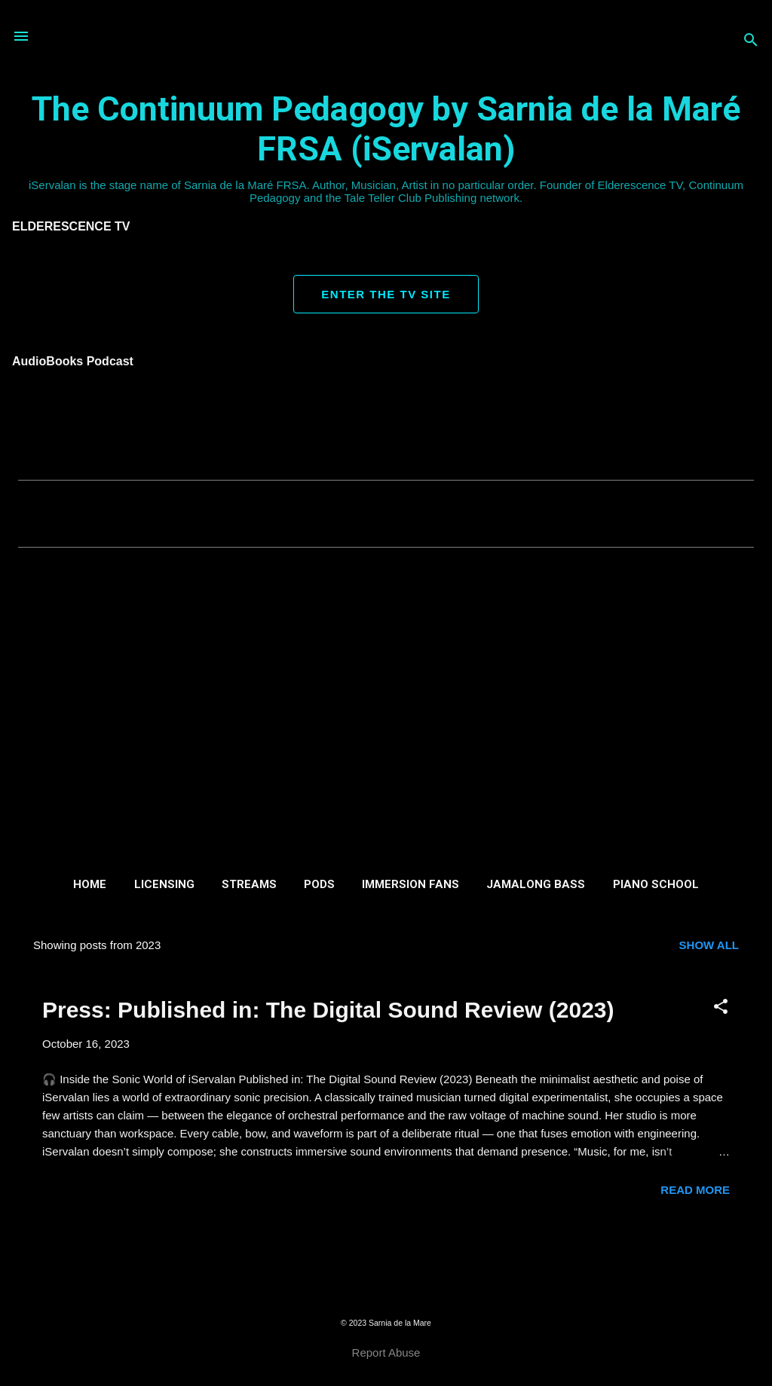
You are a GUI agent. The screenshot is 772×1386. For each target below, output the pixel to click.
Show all (709, 945)
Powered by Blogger (386, 1292)
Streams (249, 884)
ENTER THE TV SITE (385, 294)
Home (89, 884)
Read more (695, 1189)
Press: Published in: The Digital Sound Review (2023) (328, 1009)
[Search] (751, 41)
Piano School (656, 884)
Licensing (164, 884)
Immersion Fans (410, 884)
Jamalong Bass (535, 884)
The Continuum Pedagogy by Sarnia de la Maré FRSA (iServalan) (386, 129)
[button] (721, 1007)
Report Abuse (386, 1352)
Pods (319, 884)
